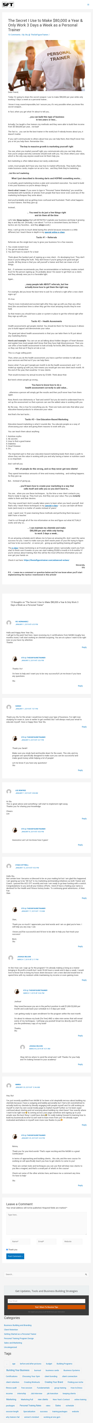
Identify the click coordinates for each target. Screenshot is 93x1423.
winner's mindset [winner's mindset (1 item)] (31, 1417)
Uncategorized (10, 1347)
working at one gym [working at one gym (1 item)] (52, 1417)
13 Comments (14, 35)
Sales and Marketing (13, 1343)
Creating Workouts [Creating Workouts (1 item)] (32, 1382)
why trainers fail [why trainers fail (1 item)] (12, 1417)
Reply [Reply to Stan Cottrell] (84, 898)
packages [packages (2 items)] (10, 1405)
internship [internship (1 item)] (21, 1393)
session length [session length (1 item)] (12, 1411)
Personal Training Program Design (19, 1338)
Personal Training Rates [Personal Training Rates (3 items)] (30, 1405)
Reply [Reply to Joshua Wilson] (84, 980)
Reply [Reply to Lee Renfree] (84, 818)
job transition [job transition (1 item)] (52, 1393)
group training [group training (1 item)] (60, 1388)
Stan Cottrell (22, 865)
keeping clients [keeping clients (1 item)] (69, 1393)
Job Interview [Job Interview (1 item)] (36, 1393)
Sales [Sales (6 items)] (58, 1405)
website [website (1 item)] (75, 1411)
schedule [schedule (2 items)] (70, 1405)
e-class (14, 548)
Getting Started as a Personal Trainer (20, 1334)
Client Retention (11, 1330)
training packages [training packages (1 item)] (59, 1411)
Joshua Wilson (24, 957)
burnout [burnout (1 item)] (37, 1370)
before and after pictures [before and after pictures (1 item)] (30, 1364)
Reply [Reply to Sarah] (84, 727)
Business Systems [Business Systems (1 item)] (72, 1370)
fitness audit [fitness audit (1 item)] (11, 1388)
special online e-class (55, 232)
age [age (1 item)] (13, 1364)
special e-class (51, 506)
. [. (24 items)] (6, 1363)
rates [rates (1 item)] (48, 1405)
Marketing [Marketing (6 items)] (11, 1399)
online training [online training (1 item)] (80, 1399)
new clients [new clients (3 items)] (43, 1399)
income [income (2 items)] (9, 1393)
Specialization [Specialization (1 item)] (29, 1411)
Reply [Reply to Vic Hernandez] (84, 647)
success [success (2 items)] (44, 1411)
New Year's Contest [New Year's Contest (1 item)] (61, 1399)
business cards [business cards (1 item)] (52, 1370)
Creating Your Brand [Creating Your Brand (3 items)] (54, 1382)
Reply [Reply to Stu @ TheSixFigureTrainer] (80, 686)
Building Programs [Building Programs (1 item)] (64, 1364)
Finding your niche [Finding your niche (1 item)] (75, 1382)
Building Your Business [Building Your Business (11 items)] (17, 1370)
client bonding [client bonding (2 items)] (51, 1376)
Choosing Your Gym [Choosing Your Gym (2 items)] (31, 1376)
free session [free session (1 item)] (26, 1388)
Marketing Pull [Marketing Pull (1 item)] (27, 1399)
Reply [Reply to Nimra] (84, 1125)
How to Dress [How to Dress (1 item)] (76, 1388)
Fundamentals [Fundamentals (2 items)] (43, 1388)
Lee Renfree (20, 790)
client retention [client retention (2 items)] (12, 1382)
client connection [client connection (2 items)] (69, 1376)
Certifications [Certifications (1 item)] (11, 1376)
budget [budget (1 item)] (49, 1364)
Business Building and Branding (17, 1325)
